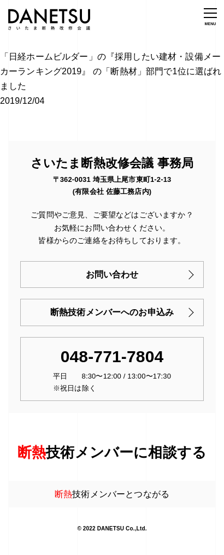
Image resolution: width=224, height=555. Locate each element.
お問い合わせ (112, 274)
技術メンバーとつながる (112, 494)
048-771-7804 (112, 356)
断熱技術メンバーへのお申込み (112, 312)
